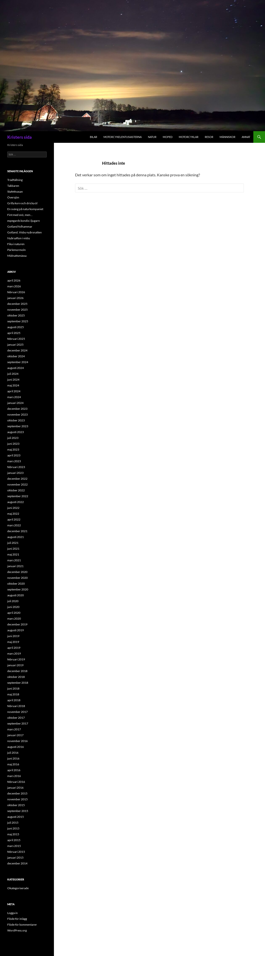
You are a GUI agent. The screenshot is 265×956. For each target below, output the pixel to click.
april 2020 (13, 613)
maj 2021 (13, 554)
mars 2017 (14, 729)
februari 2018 (16, 706)
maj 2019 (13, 642)
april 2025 (13, 333)
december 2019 (17, 624)
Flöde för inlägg (17, 919)
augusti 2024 (15, 368)
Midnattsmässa (16, 255)
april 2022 (13, 519)
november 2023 (17, 414)
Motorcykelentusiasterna (122, 136)
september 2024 (17, 362)
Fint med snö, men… (20, 215)
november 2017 (17, 712)
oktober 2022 (16, 490)
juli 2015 (12, 822)
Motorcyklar (188, 136)
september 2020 (17, 589)
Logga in (12, 913)
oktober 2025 (16, 315)
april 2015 (13, 840)
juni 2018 (13, 688)
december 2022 (17, 478)
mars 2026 (14, 286)
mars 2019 (14, 653)
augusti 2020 (15, 595)
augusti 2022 (15, 502)
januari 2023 (15, 473)
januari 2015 (15, 857)
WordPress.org (17, 930)
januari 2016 (15, 787)
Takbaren (13, 186)
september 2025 (17, 321)
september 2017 (17, 723)
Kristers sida (19, 137)
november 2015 (17, 799)
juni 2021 (13, 548)
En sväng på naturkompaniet (25, 209)
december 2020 (17, 572)
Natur (152, 136)
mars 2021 (14, 560)
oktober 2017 (16, 717)
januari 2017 (15, 735)
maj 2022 (13, 513)
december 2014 (17, 863)
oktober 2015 (16, 805)
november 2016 (17, 741)
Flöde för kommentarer (22, 924)
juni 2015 (13, 828)
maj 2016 (13, 764)
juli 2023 (12, 438)
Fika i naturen (16, 244)
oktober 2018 (16, 677)
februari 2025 (16, 339)
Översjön (13, 197)
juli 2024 (12, 374)
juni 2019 (13, 636)
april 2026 (13, 280)
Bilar (93, 136)
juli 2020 (12, 601)
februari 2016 (16, 782)
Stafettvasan (15, 191)
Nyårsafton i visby (18, 238)
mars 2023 (14, 461)
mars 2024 (14, 397)
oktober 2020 (16, 583)
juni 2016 (13, 758)
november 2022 (17, 484)
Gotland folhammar (19, 226)
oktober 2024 (16, 356)
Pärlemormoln (16, 250)
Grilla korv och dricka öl (22, 203)
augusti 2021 (15, 537)
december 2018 (17, 671)
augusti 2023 (15, 432)
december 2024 (17, 350)
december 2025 (17, 304)
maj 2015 (13, 834)
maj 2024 (13, 385)
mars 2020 (14, 618)
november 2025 (17, 309)
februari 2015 (16, 852)
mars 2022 (14, 525)
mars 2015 (14, 846)
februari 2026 (16, 292)
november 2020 (17, 578)
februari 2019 (16, 659)
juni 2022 (13, 508)
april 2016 (13, 770)
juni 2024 (13, 379)
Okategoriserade (18, 888)
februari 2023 (16, 467)
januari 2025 (15, 344)
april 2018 (13, 700)
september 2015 (17, 811)
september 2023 (17, 426)
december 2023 (17, 408)
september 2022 (17, 496)
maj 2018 (13, 694)
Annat (246, 136)
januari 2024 (15, 403)
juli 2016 (12, 752)
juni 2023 (13, 443)
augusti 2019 (15, 630)
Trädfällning (15, 180)
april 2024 (13, 391)
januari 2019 (15, 665)
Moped (167, 136)
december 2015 (17, 793)
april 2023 (13, 455)
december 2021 (17, 531)
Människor (227, 136)
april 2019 (13, 647)
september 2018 (17, 682)
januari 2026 (15, 298)
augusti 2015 (15, 817)
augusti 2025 (15, 327)
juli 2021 (12, 543)
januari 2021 (15, 566)
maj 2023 (13, 449)
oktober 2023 (16, 420)
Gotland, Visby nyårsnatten (24, 232)
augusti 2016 (15, 747)
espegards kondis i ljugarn (23, 220)
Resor (209, 136)
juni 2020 (13, 607)
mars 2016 (14, 776)
